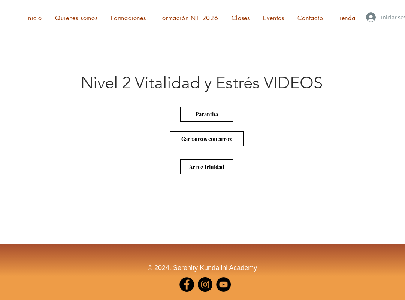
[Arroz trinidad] (206, 166)
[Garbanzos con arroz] (207, 138)
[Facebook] (186, 284)
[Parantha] (206, 114)
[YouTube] (223, 284)
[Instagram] (205, 284)
